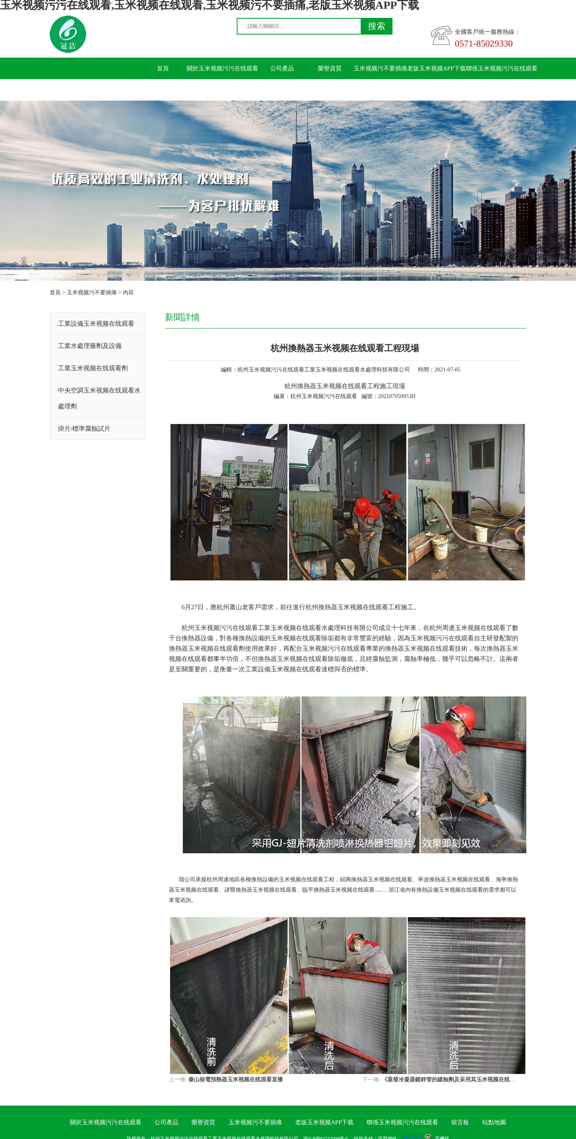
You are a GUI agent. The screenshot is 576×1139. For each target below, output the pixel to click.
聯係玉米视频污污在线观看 (501, 68)
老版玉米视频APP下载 (436, 68)
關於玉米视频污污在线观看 (222, 68)
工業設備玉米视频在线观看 (96, 323)
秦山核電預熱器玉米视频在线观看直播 (235, 1080)
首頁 (163, 68)
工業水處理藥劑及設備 (90, 345)
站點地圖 (494, 1122)
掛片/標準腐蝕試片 (84, 428)
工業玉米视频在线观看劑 (93, 368)
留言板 (163, 90)
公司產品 (282, 68)
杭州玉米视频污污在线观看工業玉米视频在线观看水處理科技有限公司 (324, 370)
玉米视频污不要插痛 (380, 68)
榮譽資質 (330, 68)
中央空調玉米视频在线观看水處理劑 (99, 398)
